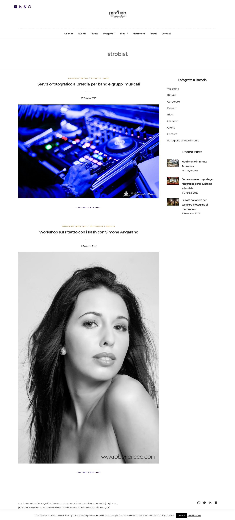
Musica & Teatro (78, 78)
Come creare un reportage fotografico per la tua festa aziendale (197, 184)
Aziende (69, 33)
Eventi (82, 33)
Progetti (108, 33)
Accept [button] (181, 515)
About (153, 33)
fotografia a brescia (102, 226)
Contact (166, 33)
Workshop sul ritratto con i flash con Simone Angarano (88, 232)
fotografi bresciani (74, 226)
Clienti (171, 127)
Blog (122, 33)
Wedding (173, 88)
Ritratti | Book (100, 78)
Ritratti (94, 33)
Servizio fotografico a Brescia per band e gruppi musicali (88, 84)
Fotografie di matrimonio (183, 140)
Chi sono (172, 121)
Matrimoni (139, 33)
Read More (194, 515)
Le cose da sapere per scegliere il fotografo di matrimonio (195, 205)
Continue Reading (89, 207)
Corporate (173, 101)
